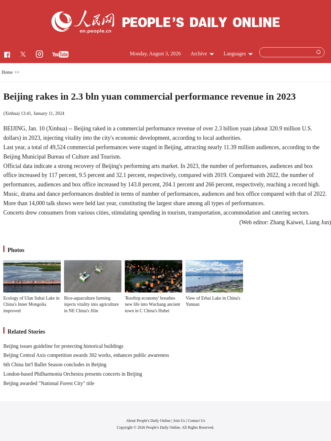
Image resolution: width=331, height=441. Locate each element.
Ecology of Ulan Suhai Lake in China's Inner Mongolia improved (31, 304)
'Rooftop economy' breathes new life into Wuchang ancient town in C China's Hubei (152, 304)
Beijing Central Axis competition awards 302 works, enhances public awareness (86, 355)
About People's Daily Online (148, 420)
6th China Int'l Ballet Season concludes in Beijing (54, 364)
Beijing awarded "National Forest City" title (48, 383)
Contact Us (196, 420)
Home (7, 72)
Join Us (179, 420)
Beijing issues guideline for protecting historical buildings (63, 346)
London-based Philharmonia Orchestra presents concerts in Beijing (72, 374)
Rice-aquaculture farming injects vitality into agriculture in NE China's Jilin (91, 304)
